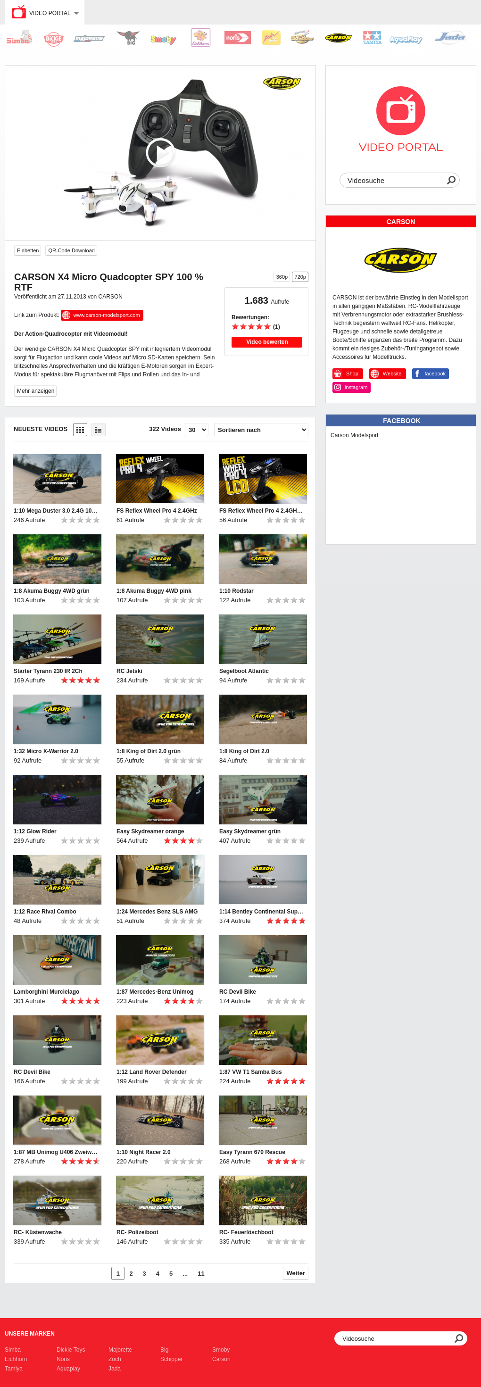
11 (201, 1273)
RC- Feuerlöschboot (246, 1232)
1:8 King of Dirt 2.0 (244, 751)
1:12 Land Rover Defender (151, 1072)
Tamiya (14, 1368)
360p (282, 277)
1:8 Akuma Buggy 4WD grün (52, 591)
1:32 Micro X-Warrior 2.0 (46, 751)
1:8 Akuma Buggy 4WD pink (153, 591)
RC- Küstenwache (38, 1232)
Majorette (120, 1349)
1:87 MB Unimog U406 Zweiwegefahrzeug (56, 1152)
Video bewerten (267, 342)
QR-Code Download (71, 250)
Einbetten (28, 250)
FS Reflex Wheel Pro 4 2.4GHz (156, 510)
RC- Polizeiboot (137, 1232)
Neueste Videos (40, 428)
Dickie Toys (71, 1349)
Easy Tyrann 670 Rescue (252, 1152)
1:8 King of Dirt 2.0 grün (148, 751)
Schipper (171, 1359)
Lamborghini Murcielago (46, 991)
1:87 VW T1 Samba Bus (250, 1072)
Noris (63, 1359)
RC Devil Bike (237, 991)
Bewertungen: (250, 317)
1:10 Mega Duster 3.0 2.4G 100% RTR (56, 510)
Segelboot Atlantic (244, 671)
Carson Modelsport (354, 435)
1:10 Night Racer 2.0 (143, 1152)
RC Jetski (129, 671)
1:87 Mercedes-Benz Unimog (154, 991)
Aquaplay (68, 1368)
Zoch (114, 1359)
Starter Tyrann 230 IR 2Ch (48, 671)
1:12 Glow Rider (35, 831)
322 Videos (165, 428)
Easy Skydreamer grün (250, 831)
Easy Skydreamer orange (150, 831)
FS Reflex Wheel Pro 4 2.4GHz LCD (261, 510)
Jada (114, 1368)
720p (300, 277)
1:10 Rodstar (236, 591)
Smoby (221, 1349)
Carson (221, 1359)
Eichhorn (16, 1359)
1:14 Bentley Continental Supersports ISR (261, 911)
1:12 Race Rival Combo (45, 911)
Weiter (296, 1273)
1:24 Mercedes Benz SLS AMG (157, 911)
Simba (13, 1349)
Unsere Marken (30, 1333)
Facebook (401, 420)
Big (164, 1349)
